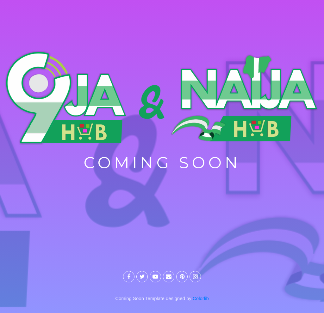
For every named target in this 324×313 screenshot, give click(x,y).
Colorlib (201, 298)
